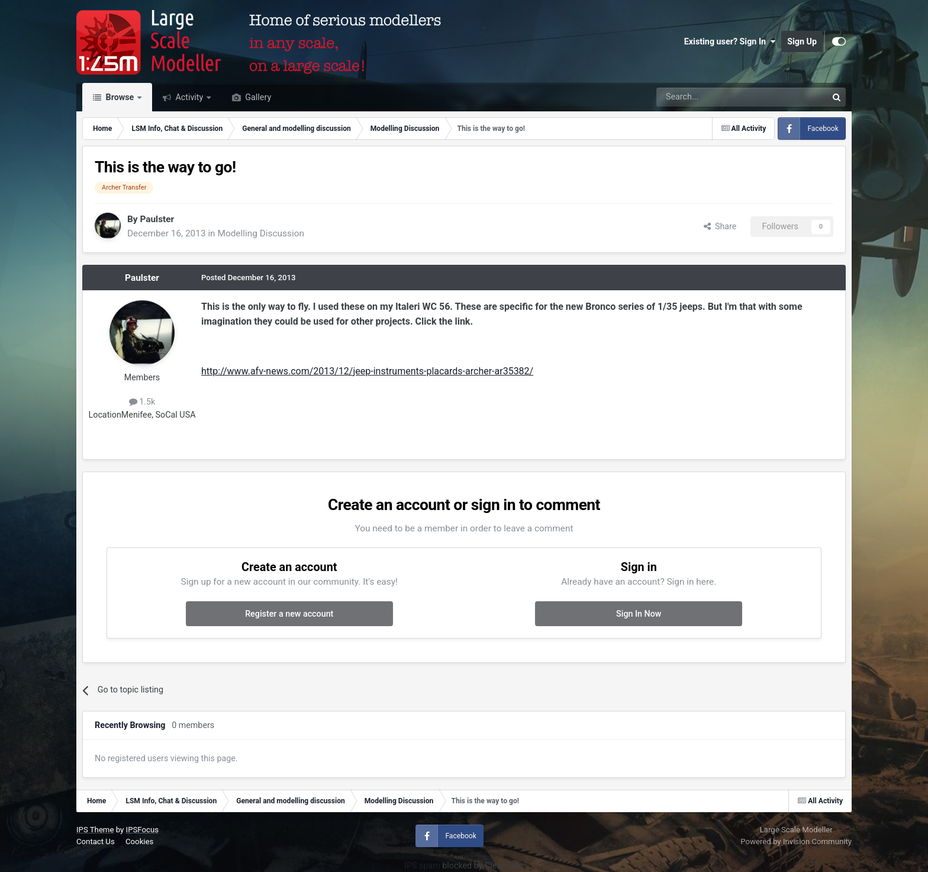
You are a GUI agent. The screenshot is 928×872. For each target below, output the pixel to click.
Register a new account (289, 613)
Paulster (157, 219)
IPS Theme (95, 829)
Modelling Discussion (260, 233)
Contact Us (95, 841)
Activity (189, 97)
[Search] (711, 97)
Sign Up (802, 41)
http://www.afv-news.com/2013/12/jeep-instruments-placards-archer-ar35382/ (367, 371)
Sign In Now (638, 613)
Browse (120, 97)
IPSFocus (142, 829)
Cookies (139, 841)
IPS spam (422, 865)
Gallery (257, 97)
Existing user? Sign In (729, 41)
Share (720, 226)
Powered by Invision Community (796, 841)
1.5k (142, 401)
